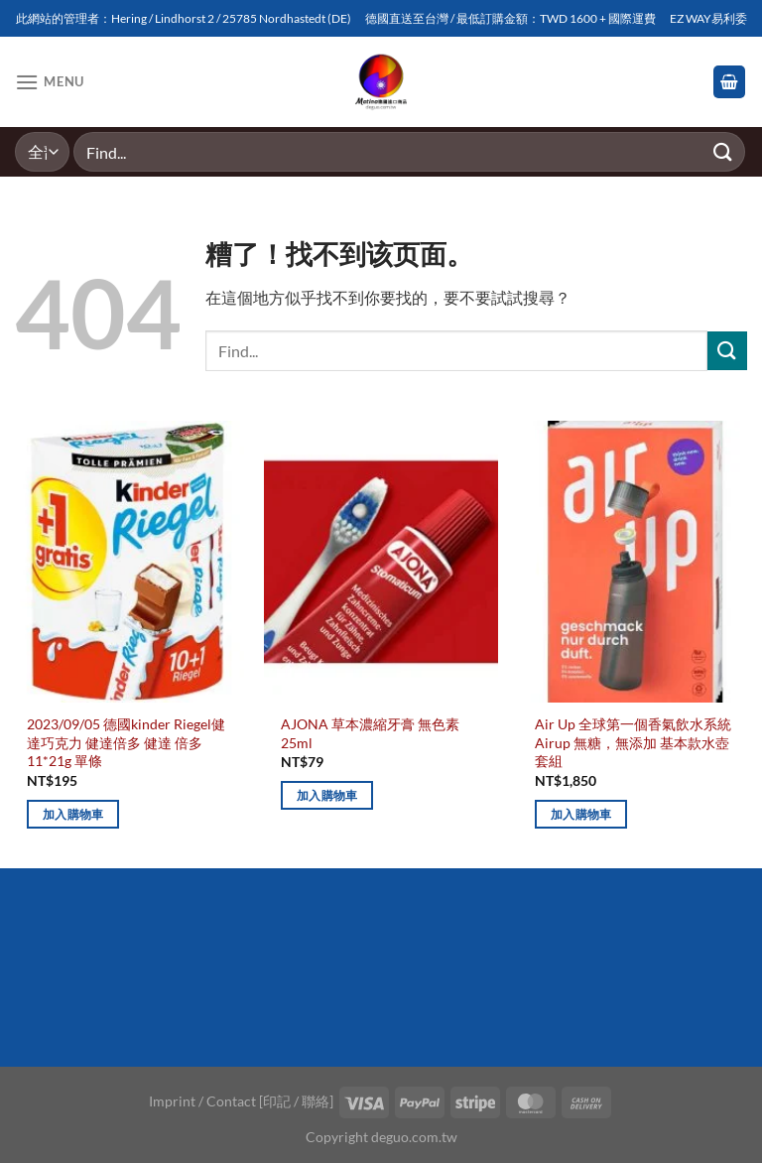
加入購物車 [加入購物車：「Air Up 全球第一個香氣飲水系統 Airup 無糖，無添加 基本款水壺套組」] (581, 814)
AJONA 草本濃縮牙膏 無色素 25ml (370, 733)
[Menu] (49, 82)
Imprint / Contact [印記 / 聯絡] (241, 1101)
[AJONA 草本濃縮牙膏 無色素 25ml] (381, 562)
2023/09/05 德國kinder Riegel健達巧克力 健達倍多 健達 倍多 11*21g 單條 (126, 742)
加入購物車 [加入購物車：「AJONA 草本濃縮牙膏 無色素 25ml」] (327, 795)
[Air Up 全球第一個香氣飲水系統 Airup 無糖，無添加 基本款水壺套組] (635, 562)
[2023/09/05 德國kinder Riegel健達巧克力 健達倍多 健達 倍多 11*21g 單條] (127, 562)
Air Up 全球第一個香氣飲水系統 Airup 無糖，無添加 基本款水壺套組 (633, 742)
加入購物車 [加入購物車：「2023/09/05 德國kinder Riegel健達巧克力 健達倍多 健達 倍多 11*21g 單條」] (73, 814)
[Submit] (723, 151)
